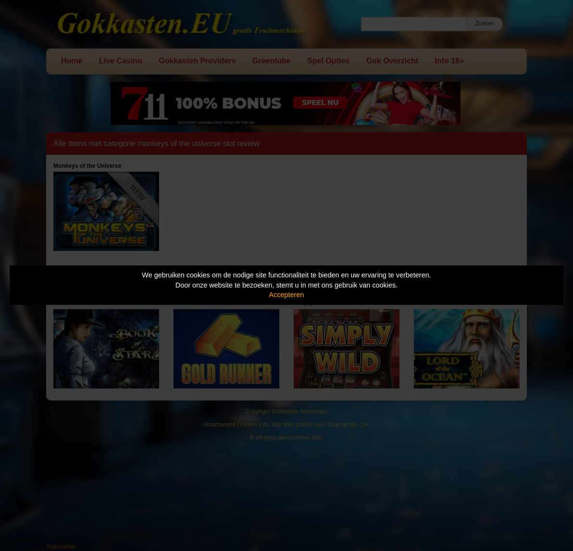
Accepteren (286, 295)
